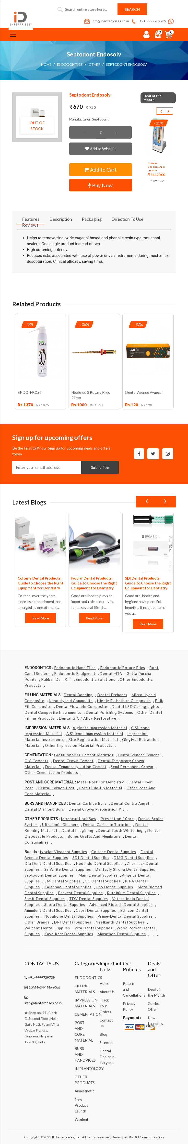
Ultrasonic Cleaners (60, 824)
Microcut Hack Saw (78, 818)
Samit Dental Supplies (44, 898)
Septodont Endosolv (126, 64)
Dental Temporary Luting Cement (75, 766)
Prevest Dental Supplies (80, 893)
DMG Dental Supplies (133, 857)
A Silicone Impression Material (94, 733)
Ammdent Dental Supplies (47, 910)
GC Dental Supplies (102, 881)
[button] (37, 117)
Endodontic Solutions (95, 679)
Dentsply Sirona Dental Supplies (125, 869)
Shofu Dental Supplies (64, 904)
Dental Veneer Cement (138, 755)
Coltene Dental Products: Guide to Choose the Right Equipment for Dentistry (40, 583)
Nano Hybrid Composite (71, 700)
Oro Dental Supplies (114, 887)
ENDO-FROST (30, 392)
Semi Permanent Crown (132, 766)
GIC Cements (36, 761)
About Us (107, 992)
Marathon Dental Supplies (121, 934)
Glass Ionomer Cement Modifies (83, 755)
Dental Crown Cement (73, 761)
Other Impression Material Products (78, 745)
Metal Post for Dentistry (100, 782)
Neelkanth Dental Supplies (119, 922)
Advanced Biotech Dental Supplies (121, 904)
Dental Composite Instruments (52, 712)
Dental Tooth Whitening (120, 830)
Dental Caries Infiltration (107, 824)
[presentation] (161, 111)
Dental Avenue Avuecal (144, 392)
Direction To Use (127, 219)
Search (132, 9)
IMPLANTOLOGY (89, 1068)
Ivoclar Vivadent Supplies (63, 851)
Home (46, 64)
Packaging (92, 219)
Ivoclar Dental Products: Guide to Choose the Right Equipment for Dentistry (94, 583)
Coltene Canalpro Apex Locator (156, 167)
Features (30, 219)
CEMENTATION (88, 1014)
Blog (103, 1034)
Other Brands (36, 922)
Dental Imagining (77, 830)
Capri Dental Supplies (96, 910)
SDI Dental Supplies (90, 857)
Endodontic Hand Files (75, 667)
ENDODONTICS (70, 64)
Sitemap (106, 1042)
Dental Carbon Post (56, 788)
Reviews (30, 225)
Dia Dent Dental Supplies (47, 863)
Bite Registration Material (93, 739)
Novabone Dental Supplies (68, 916)
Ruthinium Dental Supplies (131, 893)
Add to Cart (100, 169)
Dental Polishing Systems (109, 712)
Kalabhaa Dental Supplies (68, 887)
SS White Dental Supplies (67, 869)
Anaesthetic (84, 1091)
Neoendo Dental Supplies (99, 863)
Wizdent (81, 1119)
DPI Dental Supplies (72, 922)
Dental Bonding (78, 695)
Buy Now (100, 185)
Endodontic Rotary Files (122, 667)
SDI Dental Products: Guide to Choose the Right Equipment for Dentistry (148, 583)
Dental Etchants (112, 695)
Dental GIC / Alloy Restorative (87, 718)
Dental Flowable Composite (81, 706)
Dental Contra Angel (130, 803)
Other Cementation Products (51, 772)
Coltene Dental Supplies (113, 851)
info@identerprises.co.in (106, 21)
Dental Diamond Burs (44, 809)
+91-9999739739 (148, 21)
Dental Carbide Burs (87, 803)
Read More (40, 618)
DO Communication (149, 1137)
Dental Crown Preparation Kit (96, 809)
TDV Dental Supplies (88, 898)
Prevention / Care (117, 818)
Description (60, 219)
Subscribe (100, 467)
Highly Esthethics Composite (124, 700)
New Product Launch (81, 1105)
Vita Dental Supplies (93, 928)
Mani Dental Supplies (98, 875)
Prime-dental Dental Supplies (125, 916)
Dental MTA (111, 673)
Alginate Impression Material (100, 728)
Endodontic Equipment (74, 673)
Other (94, 64)
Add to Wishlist (100, 148)
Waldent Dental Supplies (47, 928)
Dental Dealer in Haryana (107, 1057)
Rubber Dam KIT (56, 679)
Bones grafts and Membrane (94, 836)
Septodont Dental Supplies (49, 875)
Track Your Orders (105, 1006)
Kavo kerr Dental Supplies (68, 934)
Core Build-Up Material (100, 788)
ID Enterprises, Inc (66, 1137)
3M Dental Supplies (62, 881)
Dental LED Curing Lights (135, 706)
